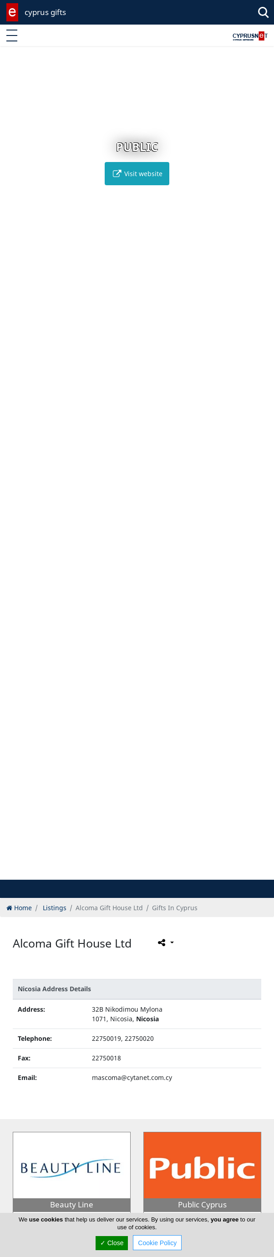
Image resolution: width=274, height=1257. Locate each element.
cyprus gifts (45, 12)
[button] (118, 871)
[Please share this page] (165, 942)
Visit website (137, 173)
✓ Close (112, 1243)
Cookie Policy (157, 1243)
